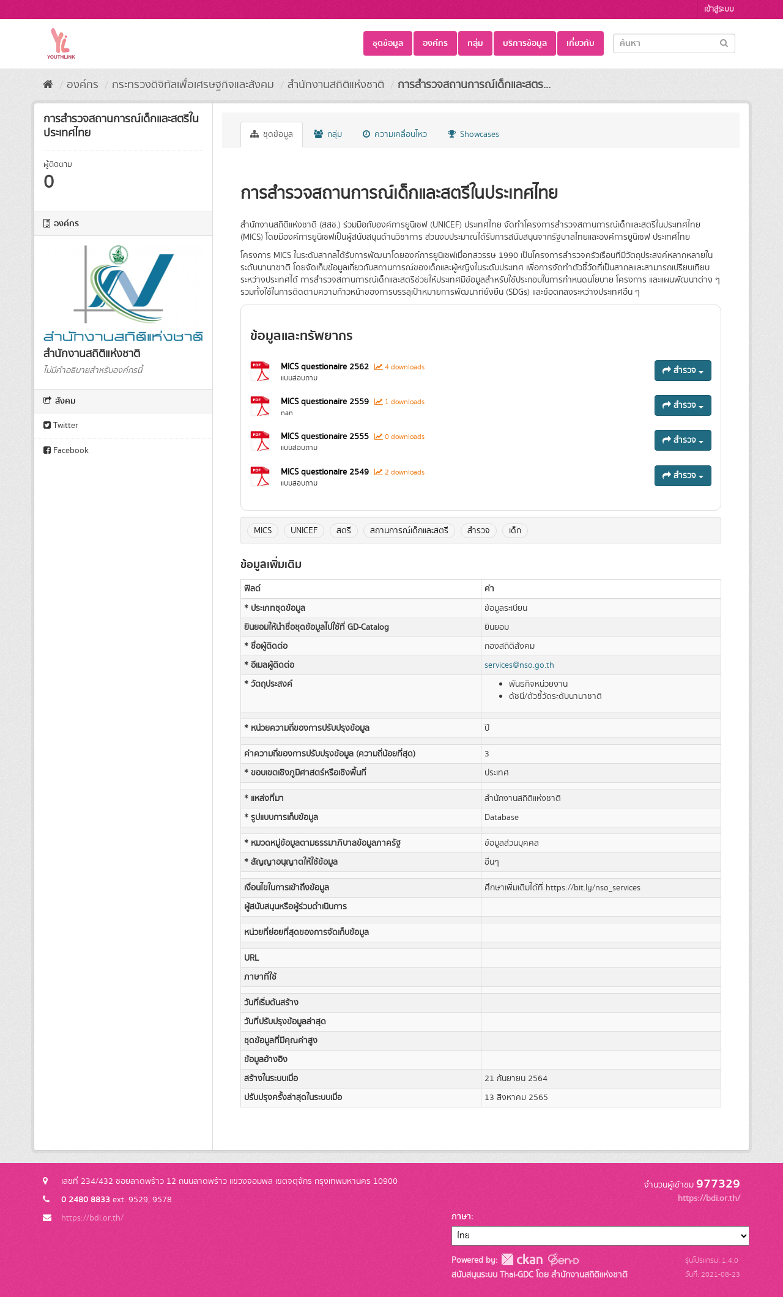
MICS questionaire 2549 (326, 472)
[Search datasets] (674, 43)
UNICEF (304, 531)
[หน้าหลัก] (48, 85)
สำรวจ (682, 370)
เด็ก (515, 531)
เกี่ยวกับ (580, 43)
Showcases (473, 134)
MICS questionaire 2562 (326, 367)
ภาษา (461, 1217)
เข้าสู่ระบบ (719, 9)
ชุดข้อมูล (388, 43)
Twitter (60, 425)
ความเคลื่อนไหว (395, 134)
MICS (263, 531)
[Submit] (724, 42)
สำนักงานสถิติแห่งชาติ (336, 85)
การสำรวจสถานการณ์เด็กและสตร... (474, 85)
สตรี (343, 531)
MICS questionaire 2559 (326, 402)
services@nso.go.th (519, 665)
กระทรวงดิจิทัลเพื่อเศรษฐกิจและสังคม (193, 85)
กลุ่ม (475, 43)
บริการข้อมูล (525, 43)
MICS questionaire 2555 (326, 436)
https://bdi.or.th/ (92, 1218)
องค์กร (435, 43)
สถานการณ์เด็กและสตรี (409, 531)
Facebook (66, 451)
